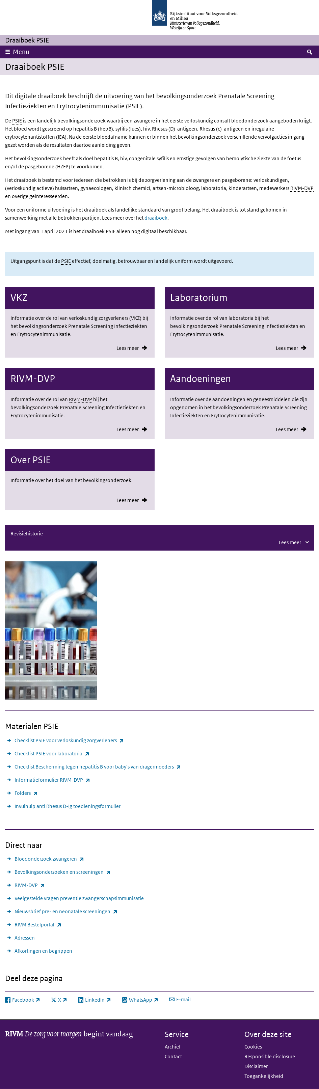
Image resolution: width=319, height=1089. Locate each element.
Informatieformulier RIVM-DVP (52, 780)
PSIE (17, 120)
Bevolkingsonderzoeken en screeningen (63, 872)
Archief (173, 1046)
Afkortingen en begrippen (43, 951)
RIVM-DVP (302, 188)
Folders (26, 793)
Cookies (253, 1046)
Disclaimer (256, 1066)
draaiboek (155, 218)
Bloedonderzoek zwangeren (49, 859)
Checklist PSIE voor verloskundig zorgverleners (69, 740)
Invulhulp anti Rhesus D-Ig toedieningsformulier (68, 806)
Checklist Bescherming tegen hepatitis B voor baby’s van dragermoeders (98, 766)
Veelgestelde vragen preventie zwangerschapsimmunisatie (79, 898)
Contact (173, 1056)
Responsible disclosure (269, 1056)
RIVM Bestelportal (38, 924)
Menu (21, 52)
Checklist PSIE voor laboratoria (52, 753)
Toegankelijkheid (263, 1076)
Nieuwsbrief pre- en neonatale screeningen (66, 911)
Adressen (25, 937)
